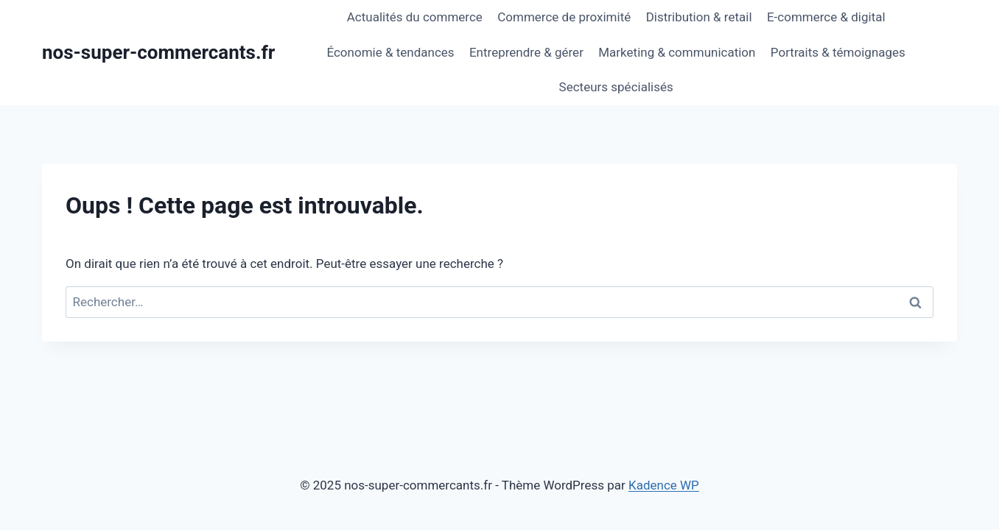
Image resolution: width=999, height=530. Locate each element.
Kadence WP (663, 485)
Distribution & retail (699, 17)
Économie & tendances (390, 52)
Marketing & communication (676, 52)
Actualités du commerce (415, 17)
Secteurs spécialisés (616, 87)
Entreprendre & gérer (526, 52)
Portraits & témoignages (838, 52)
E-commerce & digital (826, 17)
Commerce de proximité (564, 17)
